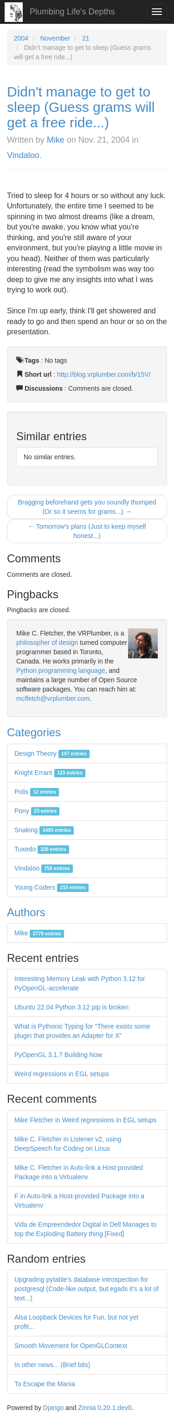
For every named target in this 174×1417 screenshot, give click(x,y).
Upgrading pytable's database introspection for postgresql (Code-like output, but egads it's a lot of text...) (86, 1289)
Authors (26, 912)
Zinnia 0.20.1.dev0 (104, 1407)
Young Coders (51, 887)
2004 (21, 38)
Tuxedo (41, 849)
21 (86, 38)
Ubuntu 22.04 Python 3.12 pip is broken (71, 1007)
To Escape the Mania (44, 1384)
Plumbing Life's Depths (72, 11)
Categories (34, 732)
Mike (55, 140)
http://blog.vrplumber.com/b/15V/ (104, 374)
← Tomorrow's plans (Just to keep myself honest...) (87, 531)
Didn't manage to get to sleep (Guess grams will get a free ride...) (81, 107)
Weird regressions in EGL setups (61, 1074)
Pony (36, 811)
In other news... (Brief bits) (52, 1365)
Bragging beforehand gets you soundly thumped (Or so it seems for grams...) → (87, 506)
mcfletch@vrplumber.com (53, 698)
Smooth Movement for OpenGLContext (70, 1345)
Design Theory (52, 753)
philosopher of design (47, 642)
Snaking (44, 830)
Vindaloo (23, 155)
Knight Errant (49, 772)
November (55, 38)
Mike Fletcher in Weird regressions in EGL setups (85, 1120)
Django (53, 1407)
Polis (36, 791)
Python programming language (60, 670)
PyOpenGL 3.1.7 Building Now (58, 1054)
